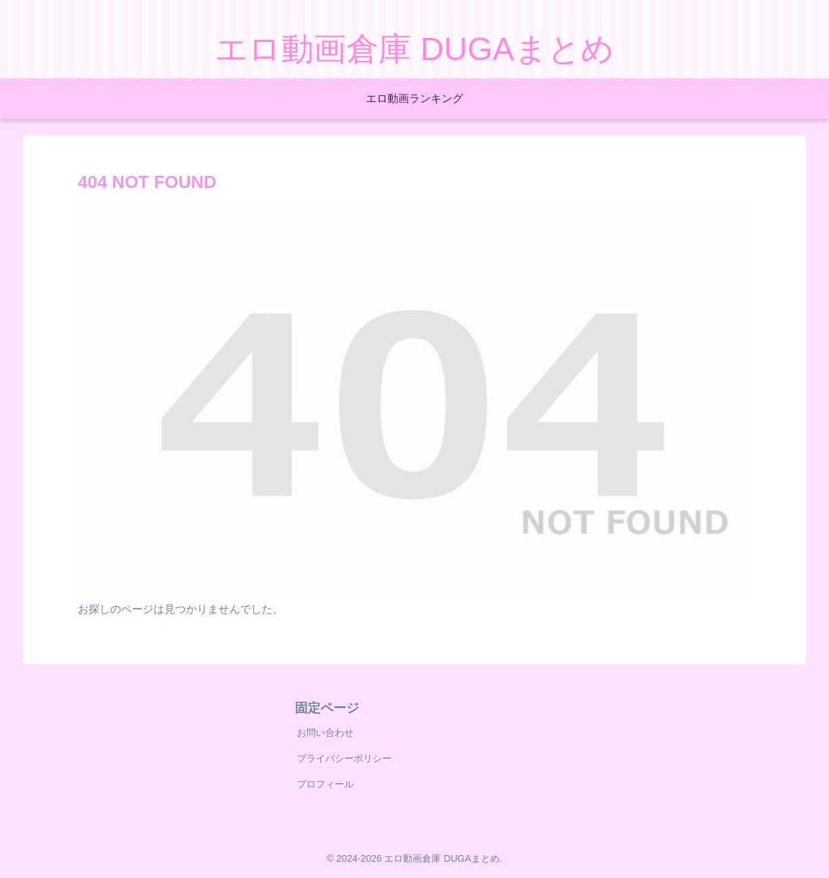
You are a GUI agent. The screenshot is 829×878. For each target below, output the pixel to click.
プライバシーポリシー (344, 758)
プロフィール (325, 784)
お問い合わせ (325, 732)
